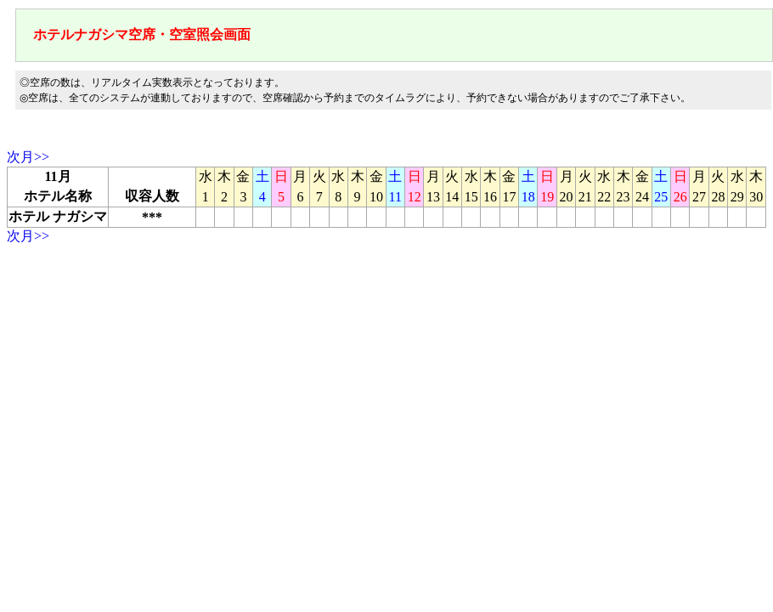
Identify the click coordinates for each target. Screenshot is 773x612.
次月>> (28, 157)
